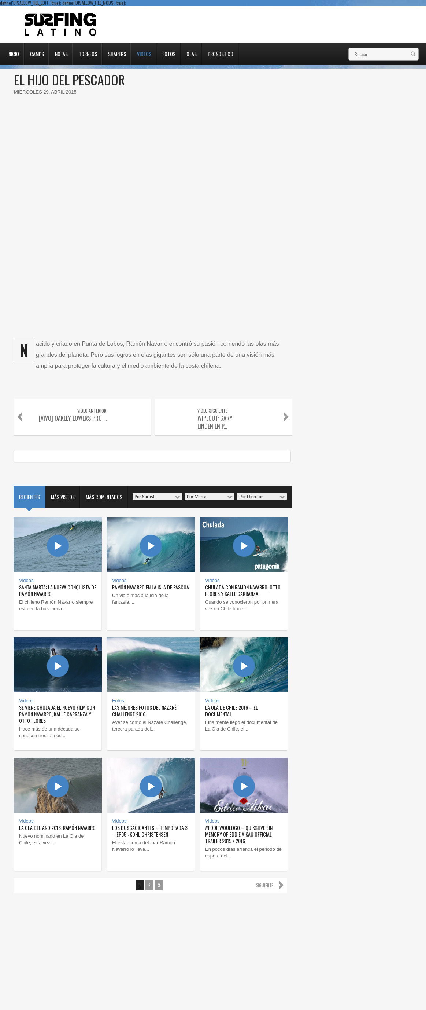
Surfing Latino (61, 24)
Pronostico (220, 53)
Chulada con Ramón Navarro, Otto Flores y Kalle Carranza (243, 590)
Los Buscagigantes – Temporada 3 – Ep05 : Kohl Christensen (150, 831)
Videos (144, 53)
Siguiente (264, 885)
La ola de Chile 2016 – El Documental (231, 710)
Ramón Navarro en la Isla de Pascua (150, 587)
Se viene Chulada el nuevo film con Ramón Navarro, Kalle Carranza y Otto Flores (57, 713)
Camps (37, 53)
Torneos (88, 53)
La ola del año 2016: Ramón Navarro (57, 827)
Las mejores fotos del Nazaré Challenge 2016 (144, 710)
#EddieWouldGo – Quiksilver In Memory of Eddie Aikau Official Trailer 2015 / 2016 (239, 834)
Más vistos (63, 497)
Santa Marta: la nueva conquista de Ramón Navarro (57, 590)
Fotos (168, 53)
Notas (61, 53)
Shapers (117, 53)
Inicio (13, 53)
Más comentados (104, 497)
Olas (191, 53)
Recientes (29, 497)
